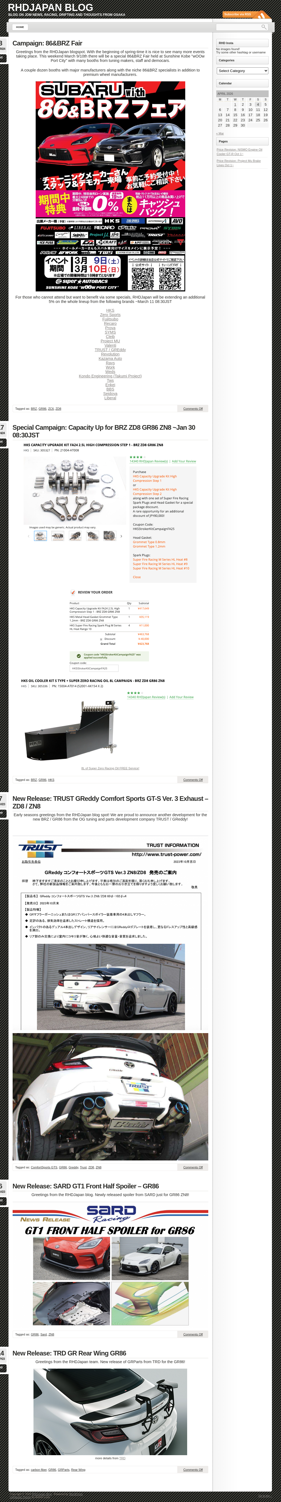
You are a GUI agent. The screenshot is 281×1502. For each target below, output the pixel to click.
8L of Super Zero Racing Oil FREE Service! (110, 768)
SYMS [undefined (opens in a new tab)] (110, 332)
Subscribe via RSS (237, 14)
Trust (83, 1167)
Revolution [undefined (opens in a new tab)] (110, 354)
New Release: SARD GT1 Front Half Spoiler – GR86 (86, 1186)
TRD (122, 1458)
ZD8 (58, 408)
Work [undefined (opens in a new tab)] (110, 367)
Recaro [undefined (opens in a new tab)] (110, 323)
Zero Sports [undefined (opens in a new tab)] (110, 315)
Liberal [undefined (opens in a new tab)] (110, 398)
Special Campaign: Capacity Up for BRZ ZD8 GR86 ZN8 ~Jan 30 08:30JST (104, 431)
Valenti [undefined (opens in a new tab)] (110, 345)
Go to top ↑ (265, 1495)
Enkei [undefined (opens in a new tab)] (110, 385)
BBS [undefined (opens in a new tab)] (110, 389)
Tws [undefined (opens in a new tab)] (110, 380)
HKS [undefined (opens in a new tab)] (110, 310)
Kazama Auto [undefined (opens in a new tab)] (110, 358)
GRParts (63, 1469)
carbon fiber (38, 1469)
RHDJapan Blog (50, 7)
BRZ (34, 408)
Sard (43, 1334)
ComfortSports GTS (44, 1167)
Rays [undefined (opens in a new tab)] (110, 363)
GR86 (43, 408)
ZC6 (51, 408)
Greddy (73, 1167)
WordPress (76, 1494)
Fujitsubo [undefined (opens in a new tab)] (110, 319)
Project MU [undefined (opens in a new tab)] (110, 341)
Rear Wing (78, 1469)
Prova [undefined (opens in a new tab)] (110, 328)
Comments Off (193, 408)
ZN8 (99, 1167)
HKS (51, 779)
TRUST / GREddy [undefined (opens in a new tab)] (110, 350)
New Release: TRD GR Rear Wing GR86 (69, 1353)
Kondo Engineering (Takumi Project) (110, 376)
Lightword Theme (20, 1497)
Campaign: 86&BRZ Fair (47, 43)
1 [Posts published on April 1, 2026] (235, 104)
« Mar (220, 133)
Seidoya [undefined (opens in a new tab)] (110, 393)
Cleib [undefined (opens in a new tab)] (110, 336)
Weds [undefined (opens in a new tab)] (110, 371)
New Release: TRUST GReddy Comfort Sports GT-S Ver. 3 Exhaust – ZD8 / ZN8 (110, 802)
